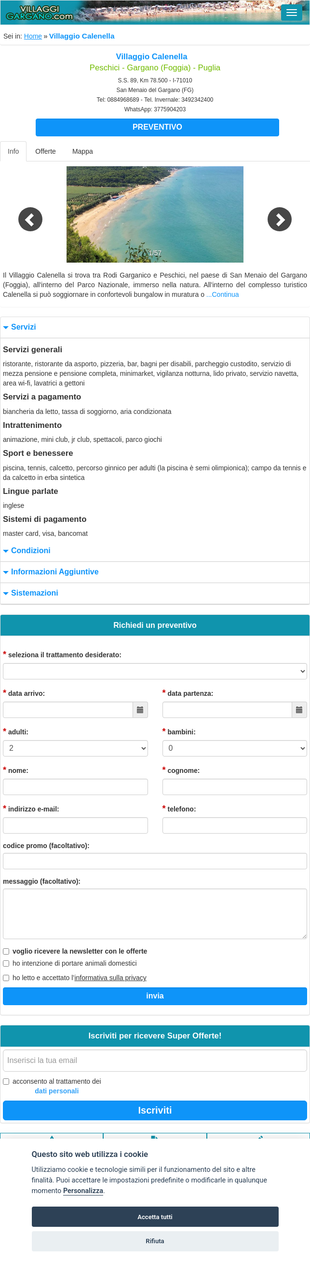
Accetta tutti (155, 1217)
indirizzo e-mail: (31, 808)
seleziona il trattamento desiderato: (62, 654)
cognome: (181, 770)
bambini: (179, 731)
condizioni (25, 551)
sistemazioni (29, 593)
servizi (18, 327)
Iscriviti (155, 1110)
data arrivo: (24, 693)
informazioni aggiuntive (49, 572)
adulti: (15, 731)
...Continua (222, 294)
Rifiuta (155, 1241)
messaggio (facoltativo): (42, 881)
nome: (15, 770)
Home (33, 36)
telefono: (179, 808)
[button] (23, 214)
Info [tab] (13, 151)
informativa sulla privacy (110, 978)
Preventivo (157, 127)
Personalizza (83, 1191)
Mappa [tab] (82, 151)
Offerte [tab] (45, 151)
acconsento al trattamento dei (52, 1086)
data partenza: (188, 693)
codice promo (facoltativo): (46, 846)
